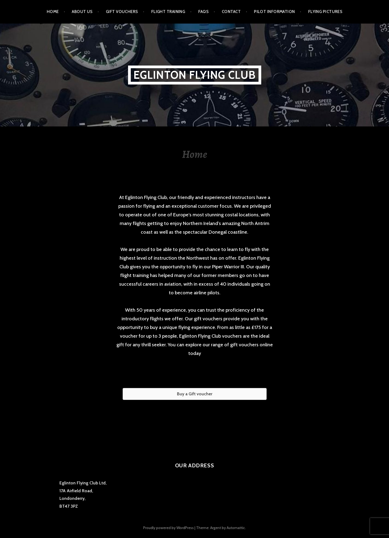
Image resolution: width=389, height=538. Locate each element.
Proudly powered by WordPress (168, 527)
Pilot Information (274, 11)
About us (82, 11)
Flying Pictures (325, 11)
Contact (231, 11)
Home (53, 11)
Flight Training (168, 11)
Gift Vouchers (122, 11)
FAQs (203, 11)
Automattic (236, 527)
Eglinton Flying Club (194, 74)
